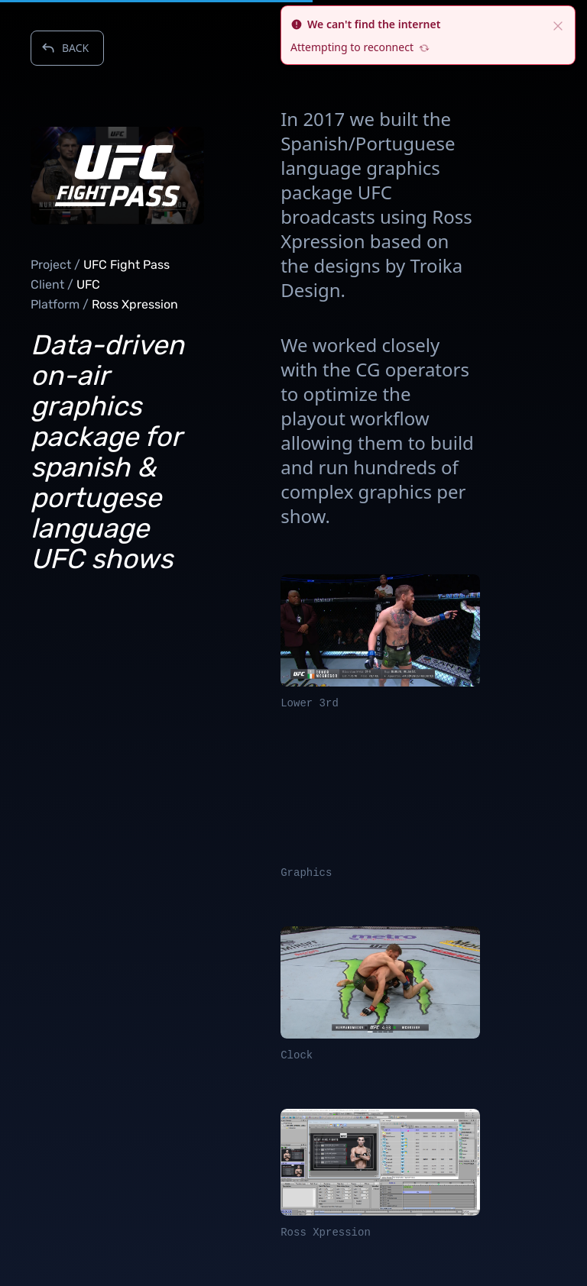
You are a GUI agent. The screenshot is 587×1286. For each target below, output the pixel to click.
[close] (558, 24)
